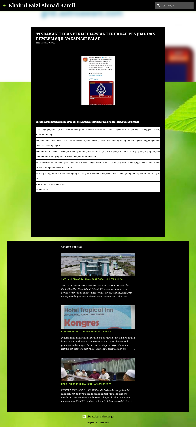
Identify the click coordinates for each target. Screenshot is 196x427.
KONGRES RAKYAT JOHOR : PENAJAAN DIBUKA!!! (86, 331)
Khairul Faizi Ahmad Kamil (42, 5)
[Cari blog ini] (177, 5)
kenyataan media (45, 198)
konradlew (104, 423)
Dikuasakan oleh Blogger (98, 416)
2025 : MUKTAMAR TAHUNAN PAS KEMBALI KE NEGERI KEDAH (92, 279)
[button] (38, 49)
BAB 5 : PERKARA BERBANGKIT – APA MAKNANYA (86, 384)
